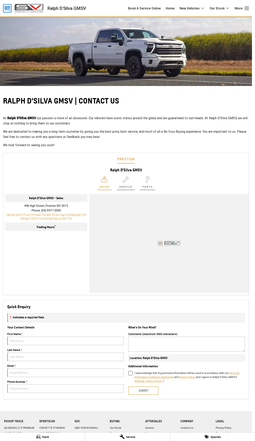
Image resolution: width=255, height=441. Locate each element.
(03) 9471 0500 (51, 210)
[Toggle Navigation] (242, 8)
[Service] (127, 437)
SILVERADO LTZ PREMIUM (19, 428)
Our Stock (115, 428)
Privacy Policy (223, 428)
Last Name (65, 354)
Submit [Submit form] (143, 390)
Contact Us (186, 428)
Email (65, 370)
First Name (65, 338)
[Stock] (42, 437)
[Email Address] (46, 216)
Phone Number (65, 386)
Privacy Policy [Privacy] (186, 377)
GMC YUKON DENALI (86, 428)
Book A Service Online (144, 8)
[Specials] (212, 437)
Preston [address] (126, 159)
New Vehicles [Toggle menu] (192, 8)
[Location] (104, 183)
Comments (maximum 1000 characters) (186, 342)
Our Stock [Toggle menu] (220, 8)
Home (170, 8)
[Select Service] (126, 183)
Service (149, 428)
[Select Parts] (147, 183)
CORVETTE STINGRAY (52, 428)
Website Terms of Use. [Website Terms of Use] (148, 381)
